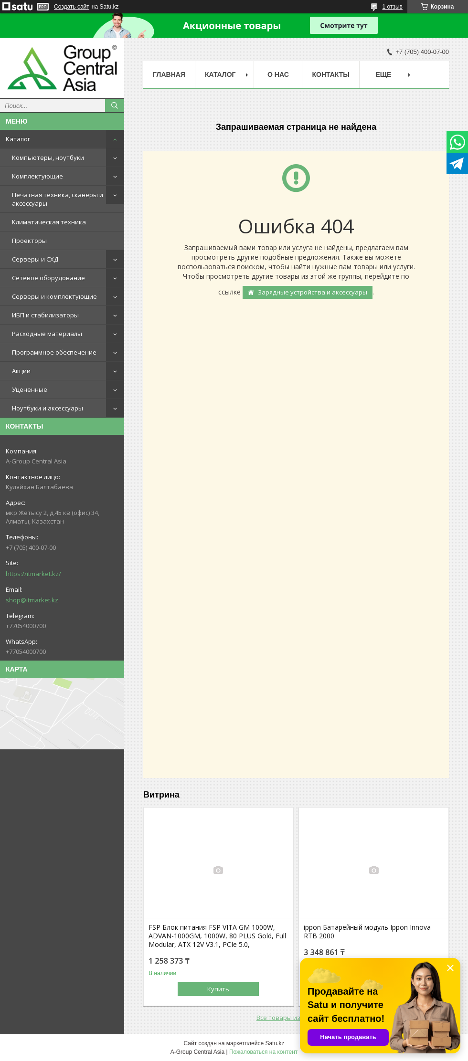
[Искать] (114, 105)
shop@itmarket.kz (32, 600)
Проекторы (29, 240)
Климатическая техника (49, 222)
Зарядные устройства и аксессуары (312, 292)
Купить (218, 989)
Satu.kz (274, 1043)
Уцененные (29, 389)
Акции (21, 371)
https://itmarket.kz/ (33, 573)
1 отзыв (393, 6)
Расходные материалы (47, 333)
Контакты (330, 74)
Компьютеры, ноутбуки (48, 157)
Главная (169, 74)
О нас (278, 74)
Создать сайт (71, 6)
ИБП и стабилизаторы (45, 315)
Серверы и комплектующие (54, 296)
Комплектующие (37, 176)
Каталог (18, 139)
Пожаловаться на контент (263, 1052)
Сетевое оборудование (48, 277)
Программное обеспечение (54, 352)
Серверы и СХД (35, 259)
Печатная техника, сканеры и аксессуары (57, 199)
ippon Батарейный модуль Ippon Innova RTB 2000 (367, 931)
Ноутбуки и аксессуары (47, 408)
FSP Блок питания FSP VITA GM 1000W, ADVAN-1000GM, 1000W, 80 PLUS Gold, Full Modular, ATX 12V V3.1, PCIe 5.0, (217, 936)
